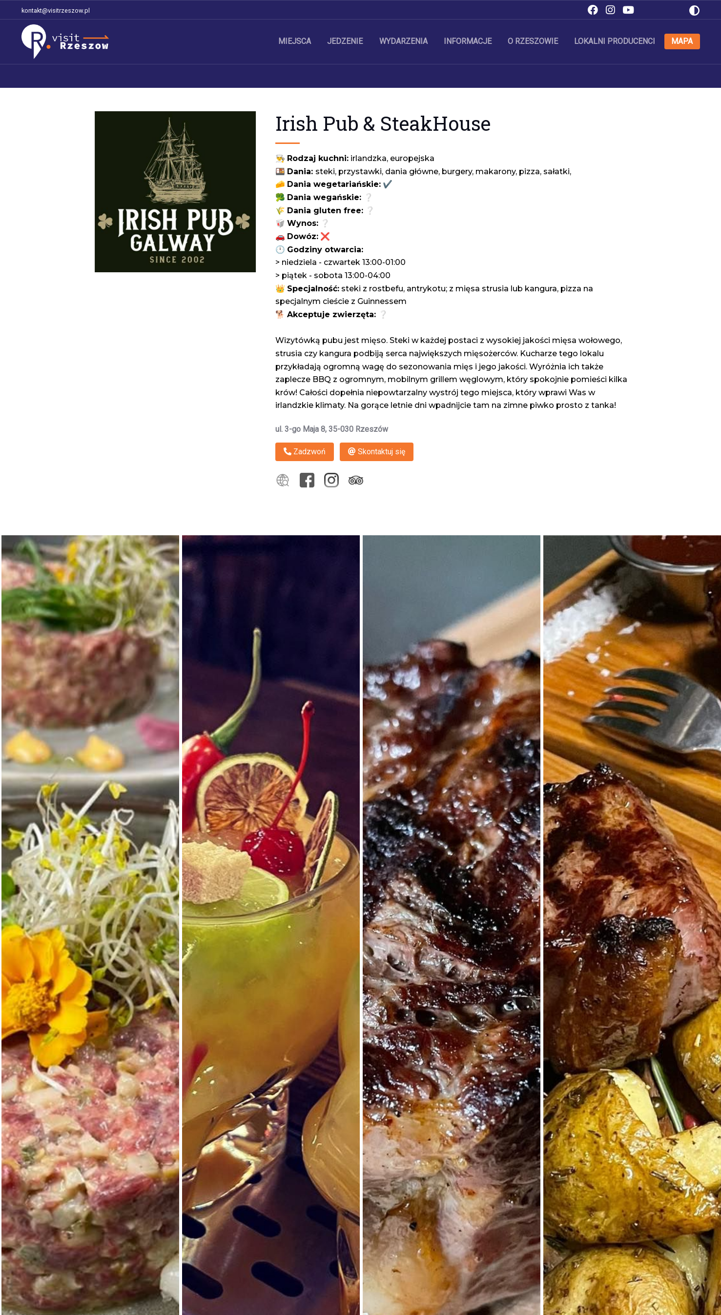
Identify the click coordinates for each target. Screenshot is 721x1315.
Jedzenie (346, 41)
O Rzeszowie (533, 41)
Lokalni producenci (615, 41)
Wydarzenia (404, 41)
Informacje (468, 41)
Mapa (682, 41)
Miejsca (295, 41)
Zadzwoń (305, 451)
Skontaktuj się (376, 451)
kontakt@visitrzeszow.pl (55, 10)
